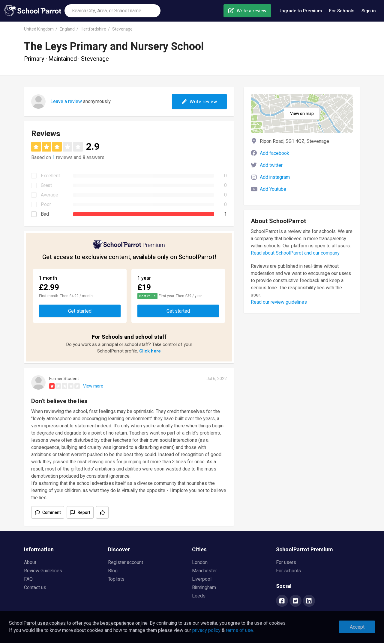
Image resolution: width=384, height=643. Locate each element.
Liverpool (202, 579)
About (30, 562)
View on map (302, 114)
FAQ (28, 579)
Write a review (251, 10)
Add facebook (274, 153)
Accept (357, 627)
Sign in (369, 10)
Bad (45, 214)
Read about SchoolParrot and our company (295, 253)
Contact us (35, 587)
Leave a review (66, 101)
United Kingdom (39, 29)
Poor (46, 204)
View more (93, 386)
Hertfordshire (93, 29)
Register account (125, 562)
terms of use (239, 630)
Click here (150, 351)
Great (46, 185)
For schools (288, 570)
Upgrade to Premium (300, 10)
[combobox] (112, 10)
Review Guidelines (43, 570)
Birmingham (204, 587)
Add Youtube (273, 189)
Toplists (116, 579)
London (200, 562)
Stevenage (122, 29)
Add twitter (271, 165)
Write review (199, 101)
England (67, 29)
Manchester (204, 570)
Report (84, 512)
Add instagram (275, 177)
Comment (51, 512)
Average (49, 195)
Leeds (199, 596)
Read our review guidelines (279, 302)
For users (286, 562)
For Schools (341, 10)
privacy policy (206, 630)
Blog (113, 570)
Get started (80, 311)
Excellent (50, 175)
